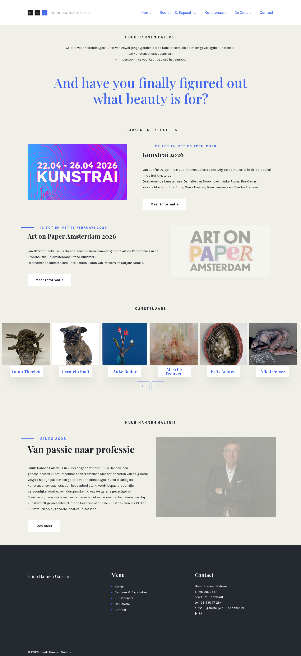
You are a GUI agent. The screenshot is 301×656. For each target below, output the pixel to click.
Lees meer (43, 526)
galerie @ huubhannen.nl (225, 608)
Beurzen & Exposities (178, 12)
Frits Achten (223, 371)
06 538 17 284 (211, 602)
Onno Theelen (26, 371)
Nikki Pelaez (273, 371)
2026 (35, 652)
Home (146, 12)
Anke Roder (125, 371)
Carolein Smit (75, 371)
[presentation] (143, 386)
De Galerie (243, 12)
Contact (266, 12)
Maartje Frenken (174, 371)
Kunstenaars (215, 12)
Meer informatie (164, 204)
